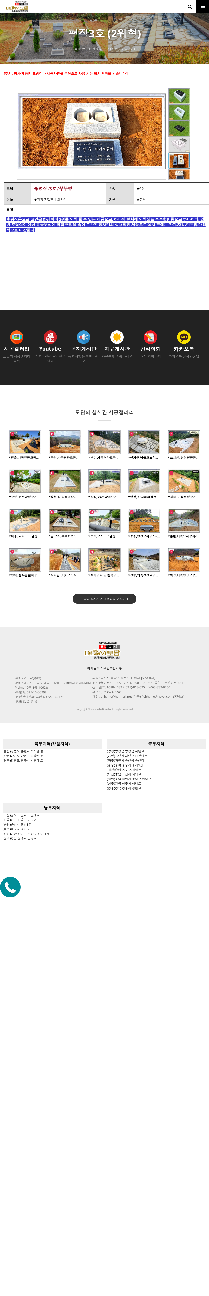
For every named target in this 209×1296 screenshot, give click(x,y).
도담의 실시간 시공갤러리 (104, 415)
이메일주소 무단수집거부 (104, 668)
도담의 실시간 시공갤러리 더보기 (104, 599)
